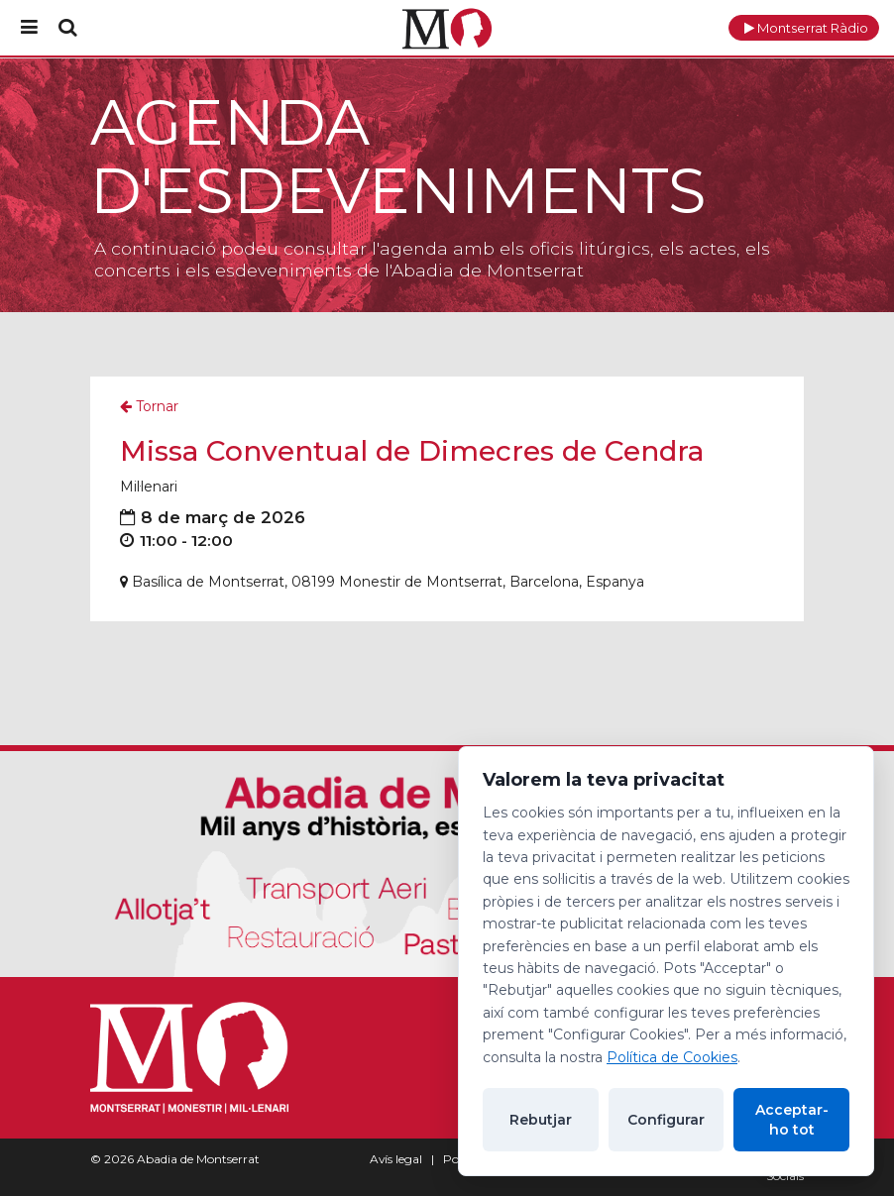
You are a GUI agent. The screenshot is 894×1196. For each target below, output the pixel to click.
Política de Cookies (672, 1057)
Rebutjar (540, 1120)
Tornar (149, 406)
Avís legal (396, 1158)
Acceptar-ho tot (792, 1120)
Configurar (666, 1120)
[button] (803, 28)
